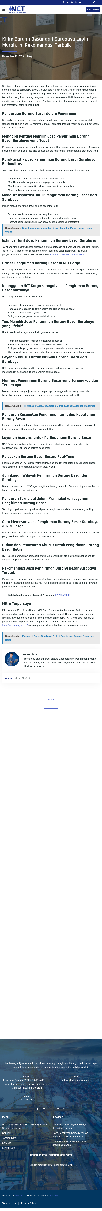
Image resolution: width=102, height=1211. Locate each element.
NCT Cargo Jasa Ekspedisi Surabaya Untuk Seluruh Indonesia (25, 1126)
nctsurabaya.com (21, 1195)
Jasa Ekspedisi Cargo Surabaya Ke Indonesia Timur (69, 1126)
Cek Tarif (6, 1133)
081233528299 (62, 595)
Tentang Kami (9, 1138)
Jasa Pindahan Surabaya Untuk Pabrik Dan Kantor (69, 1143)
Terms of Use (9, 1203)
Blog (29, 56)
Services (6, 1143)
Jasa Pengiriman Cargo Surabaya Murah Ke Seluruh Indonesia (70, 1135)
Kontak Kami (8, 1148)
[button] (94, 2)
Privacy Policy (28, 1203)
